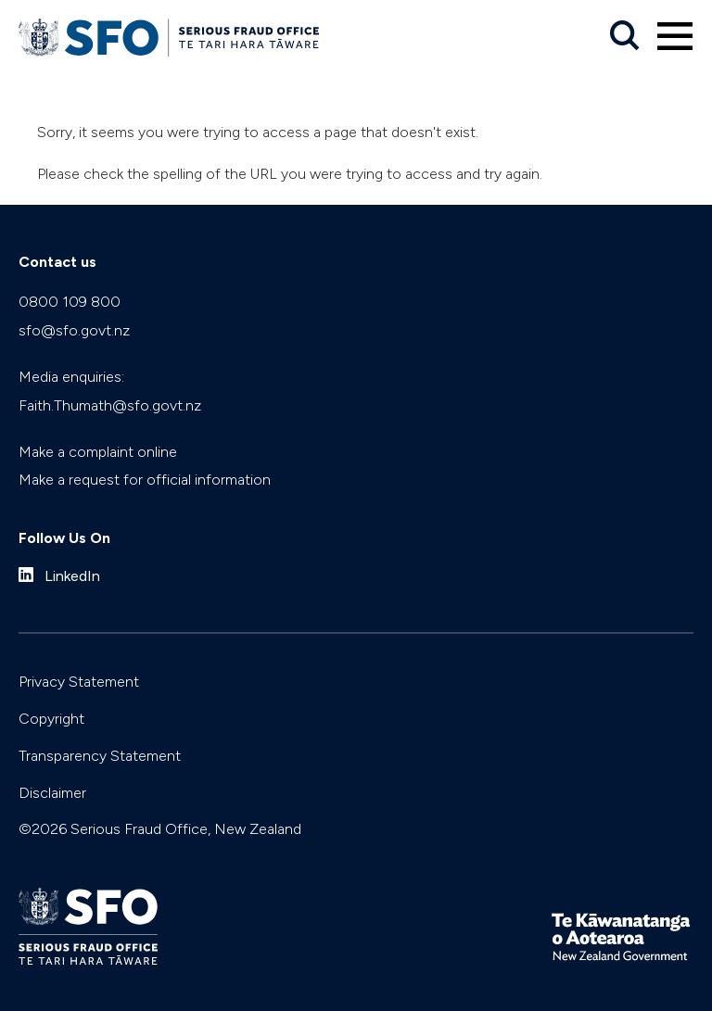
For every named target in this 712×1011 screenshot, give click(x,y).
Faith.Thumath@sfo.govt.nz (110, 405)
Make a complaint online (98, 452)
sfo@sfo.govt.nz (74, 330)
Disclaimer (52, 793)
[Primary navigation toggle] (674, 36)
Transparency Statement (100, 756)
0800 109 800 (70, 301)
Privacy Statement (79, 681)
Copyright (51, 718)
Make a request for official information (145, 479)
